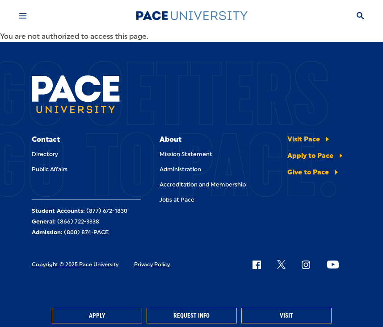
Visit (286, 315)
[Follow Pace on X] (281, 264)
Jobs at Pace (177, 199)
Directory (45, 154)
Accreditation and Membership (203, 184)
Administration (180, 169)
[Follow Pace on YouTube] (333, 264)
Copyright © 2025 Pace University (75, 264)
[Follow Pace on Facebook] (256, 264)
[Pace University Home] (192, 16)
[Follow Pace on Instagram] (305, 264)
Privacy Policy (152, 264)
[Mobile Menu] (22, 15)
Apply (97, 315)
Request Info (191, 315)
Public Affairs (49, 169)
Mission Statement (186, 154)
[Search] (360, 15)
